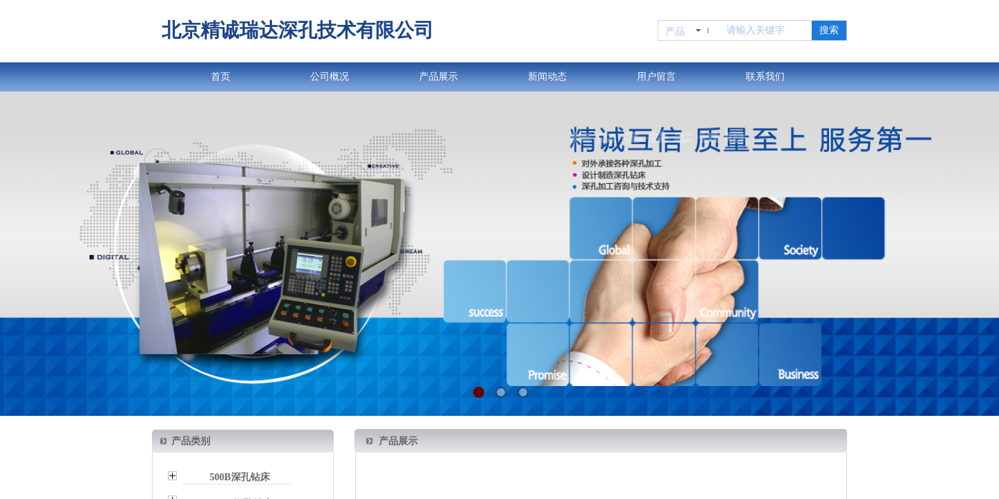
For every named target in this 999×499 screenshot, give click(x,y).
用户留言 (656, 76)
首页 (220, 76)
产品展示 (438, 76)
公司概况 (329, 76)
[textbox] (766, 30)
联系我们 (765, 76)
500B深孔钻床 (239, 477)
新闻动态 (547, 76)
